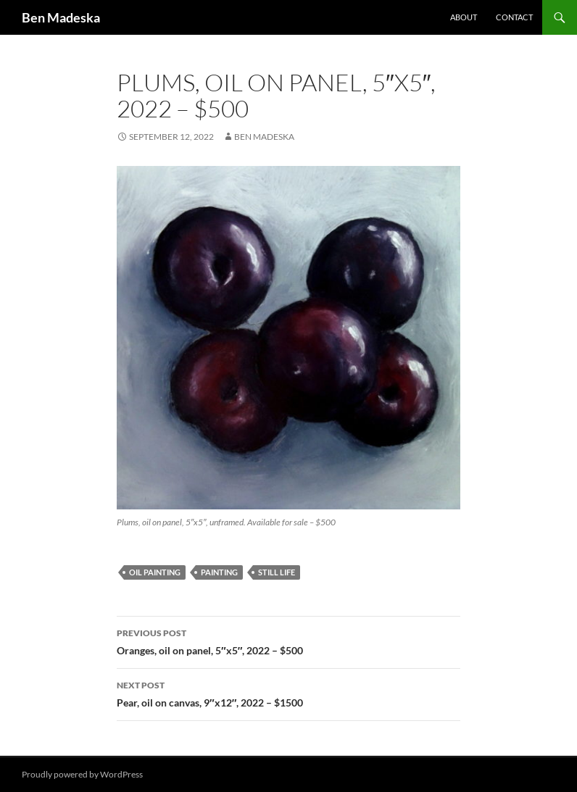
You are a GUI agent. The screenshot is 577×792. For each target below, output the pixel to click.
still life (276, 572)
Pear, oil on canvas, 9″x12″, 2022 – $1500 (288, 693)
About (463, 17)
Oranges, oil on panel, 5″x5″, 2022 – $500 (288, 640)
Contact (514, 17)
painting (219, 572)
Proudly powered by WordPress (82, 774)
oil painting (154, 572)
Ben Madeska (61, 17)
